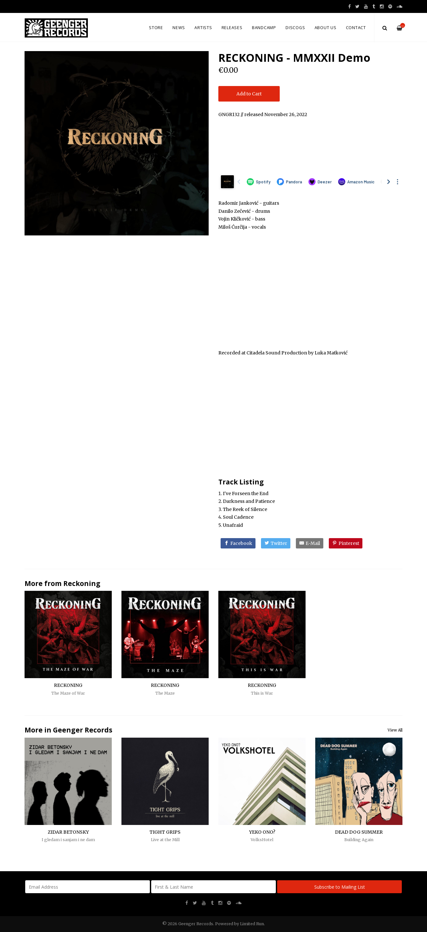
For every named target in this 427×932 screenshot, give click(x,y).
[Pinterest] (345, 543)
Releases (232, 27)
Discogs (295, 27)
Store (156, 27)
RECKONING (68, 685)
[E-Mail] (309, 543)
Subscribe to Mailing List (339, 887)
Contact (356, 27)
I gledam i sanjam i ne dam (68, 839)
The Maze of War (68, 693)
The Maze (165, 693)
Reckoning (81, 583)
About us (326, 27)
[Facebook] (238, 543)
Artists (203, 27)
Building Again (358, 839)
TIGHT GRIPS (165, 832)
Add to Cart (249, 94)
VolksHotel (262, 839)
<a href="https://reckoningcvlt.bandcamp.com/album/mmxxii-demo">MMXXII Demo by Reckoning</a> (310, 144)
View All (395, 730)
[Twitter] (275, 543)
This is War (262, 693)
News (178, 27)
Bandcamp (264, 27)
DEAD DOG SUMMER (359, 832)
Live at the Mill (165, 839)
